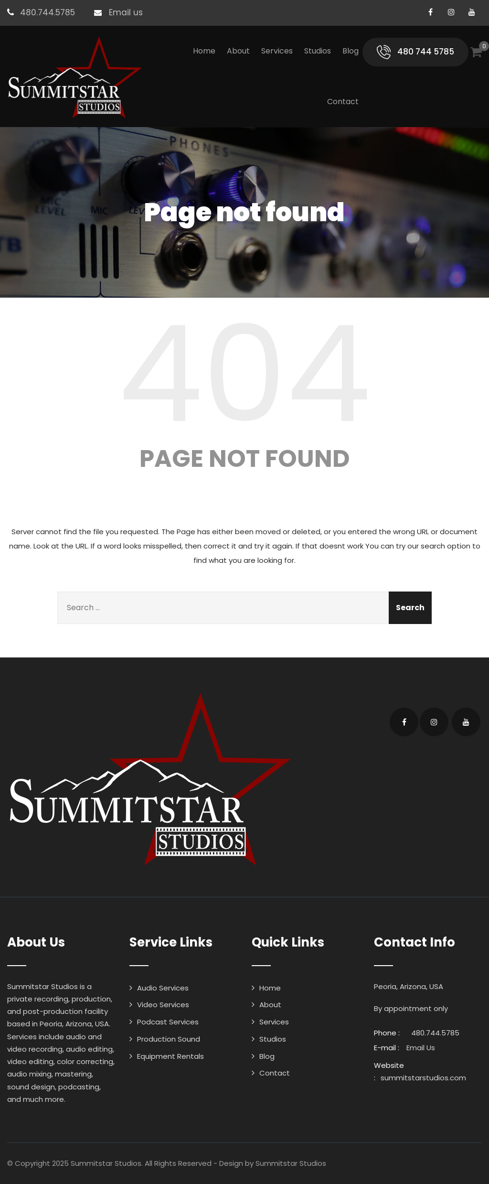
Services (277, 50)
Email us (126, 12)
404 (244, 374)
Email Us (420, 1048)
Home (204, 50)
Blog (350, 50)
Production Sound (168, 1039)
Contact (343, 101)
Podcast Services (168, 1022)
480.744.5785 (47, 12)
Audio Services (163, 988)
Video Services (163, 1005)
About (238, 50)
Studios (317, 50)
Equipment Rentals (170, 1056)
